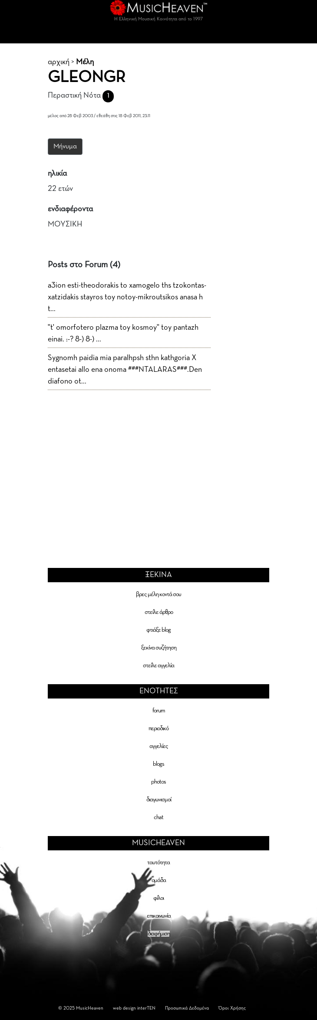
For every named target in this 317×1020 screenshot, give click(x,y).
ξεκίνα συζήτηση (158, 648)
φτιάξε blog (158, 630)
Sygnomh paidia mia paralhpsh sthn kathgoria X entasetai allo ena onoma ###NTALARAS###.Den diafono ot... (125, 369)
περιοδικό (158, 728)
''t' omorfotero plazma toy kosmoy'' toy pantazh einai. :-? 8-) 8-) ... (123, 333)
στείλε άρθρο (159, 612)
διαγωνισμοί (158, 800)
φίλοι (158, 898)
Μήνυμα (65, 146)
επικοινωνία (159, 916)
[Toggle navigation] (158, 34)
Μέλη (85, 62)
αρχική (58, 62)
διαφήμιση (159, 934)
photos (158, 782)
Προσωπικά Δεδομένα (187, 1008)
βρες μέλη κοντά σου (158, 594)
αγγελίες (158, 746)
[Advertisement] (158, 463)
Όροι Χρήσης (232, 1008)
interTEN (146, 1008)
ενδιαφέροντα (70, 209)
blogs (158, 764)
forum (158, 711)
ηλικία (57, 173)
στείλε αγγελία (158, 666)
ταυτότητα (158, 862)
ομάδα (159, 880)
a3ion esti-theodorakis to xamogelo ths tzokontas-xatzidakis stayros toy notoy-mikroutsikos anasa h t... (127, 297)
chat (158, 817)
